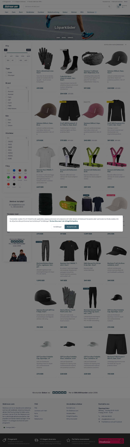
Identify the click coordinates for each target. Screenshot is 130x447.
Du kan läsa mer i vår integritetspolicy (64, 221)
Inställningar (58, 227)
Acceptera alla (71, 227)
